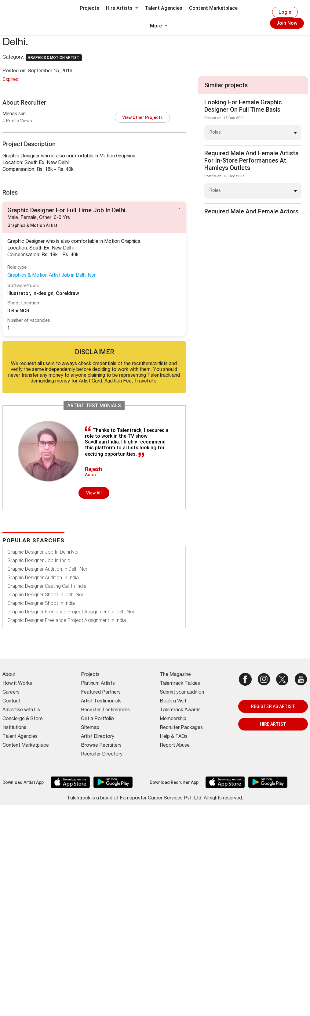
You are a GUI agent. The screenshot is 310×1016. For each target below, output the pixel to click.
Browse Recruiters (101, 745)
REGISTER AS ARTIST (273, 706)
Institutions (14, 728)
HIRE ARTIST (273, 724)
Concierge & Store (22, 719)
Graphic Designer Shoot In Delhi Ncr (45, 595)
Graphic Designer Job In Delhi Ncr (43, 552)
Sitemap (90, 728)
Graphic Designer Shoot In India (41, 603)
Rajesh (93, 469)
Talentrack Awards (180, 710)
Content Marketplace (213, 8)
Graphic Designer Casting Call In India (46, 586)
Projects (89, 8)
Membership (173, 719)
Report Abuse (175, 745)
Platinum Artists (98, 683)
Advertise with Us (21, 710)
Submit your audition (182, 692)
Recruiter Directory (101, 754)
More (159, 26)
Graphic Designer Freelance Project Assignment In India (66, 620)
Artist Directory (97, 736)
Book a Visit (173, 701)
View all (94, 492)
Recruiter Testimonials (105, 710)
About (9, 675)
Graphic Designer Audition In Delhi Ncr (47, 569)
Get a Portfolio (97, 719)
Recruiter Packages (181, 728)
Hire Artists (122, 8)
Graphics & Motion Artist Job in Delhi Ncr (51, 275)
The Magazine (175, 675)
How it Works (17, 683)
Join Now (286, 23)
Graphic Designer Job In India (38, 560)
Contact (11, 701)
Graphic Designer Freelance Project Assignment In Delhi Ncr (70, 612)
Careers (11, 692)
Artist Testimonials (101, 701)
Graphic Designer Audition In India (43, 577)
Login (285, 12)
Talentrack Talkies (180, 683)
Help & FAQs (174, 736)
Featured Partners (101, 692)
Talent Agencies (163, 8)
